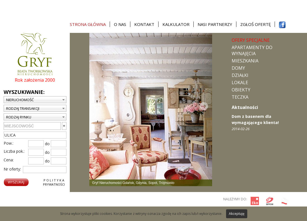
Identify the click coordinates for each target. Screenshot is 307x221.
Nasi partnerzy (215, 24)
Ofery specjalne (251, 40)
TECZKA (240, 97)
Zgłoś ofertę (255, 24)
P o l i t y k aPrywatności (54, 182)
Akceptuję (236, 213)
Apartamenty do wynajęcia (252, 50)
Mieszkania (245, 61)
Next (204, 106)
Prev (97, 106)
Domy (238, 68)
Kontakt (144, 24)
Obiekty (241, 90)
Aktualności (245, 107)
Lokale (240, 82)
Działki (240, 75)
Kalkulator (176, 24)
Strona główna (88, 24)
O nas (120, 24)
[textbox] (35, 135)
